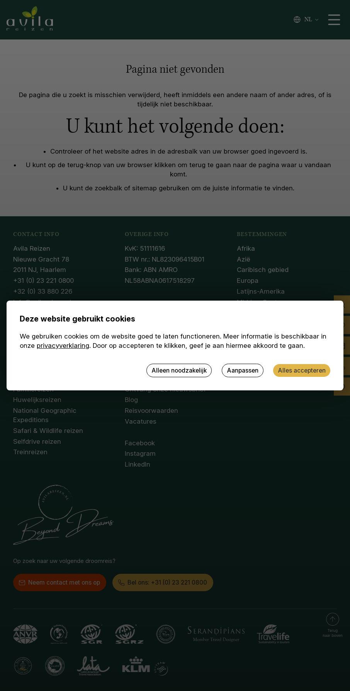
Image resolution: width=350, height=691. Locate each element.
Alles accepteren (302, 370)
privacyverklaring (63, 345)
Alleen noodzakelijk (179, 370)
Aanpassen (242, 370)
